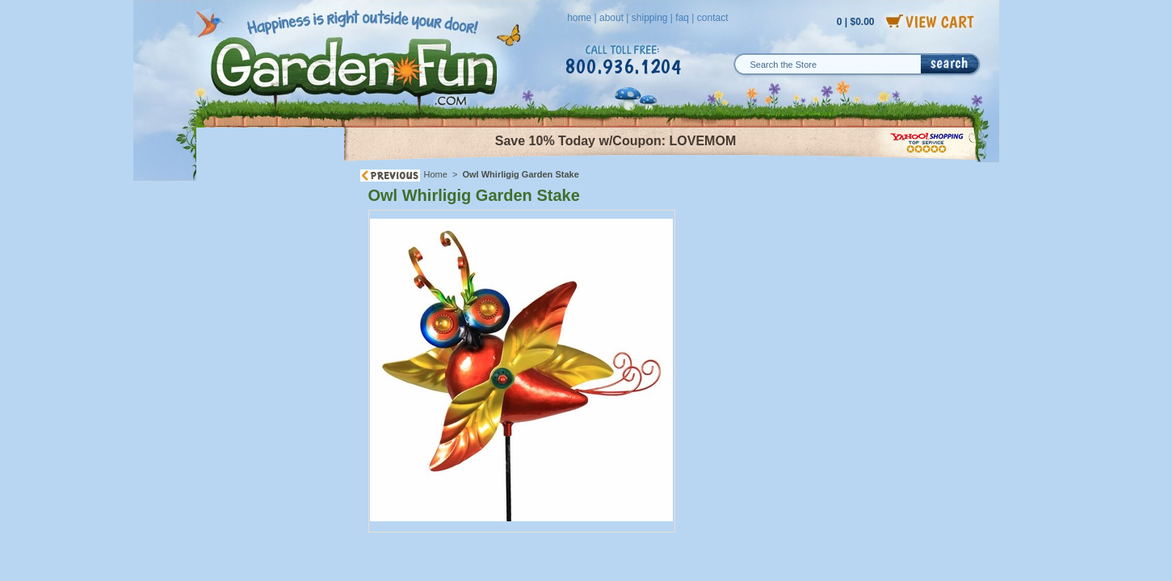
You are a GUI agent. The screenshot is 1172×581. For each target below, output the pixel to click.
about (611, 17)
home (579, 17)
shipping (650, 17)
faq (682, 17)
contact (713, 17)
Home (435, 174)
